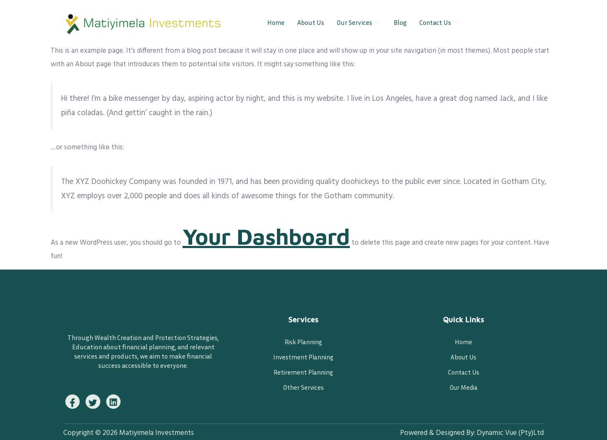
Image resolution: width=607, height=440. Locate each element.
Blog (400, 22)
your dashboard (287, 238)
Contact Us (439, 22)
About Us (310, 22)
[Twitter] (95, 400)
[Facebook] (73, 400)
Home (276, 22)
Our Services (359, 22)
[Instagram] (117, 400)
